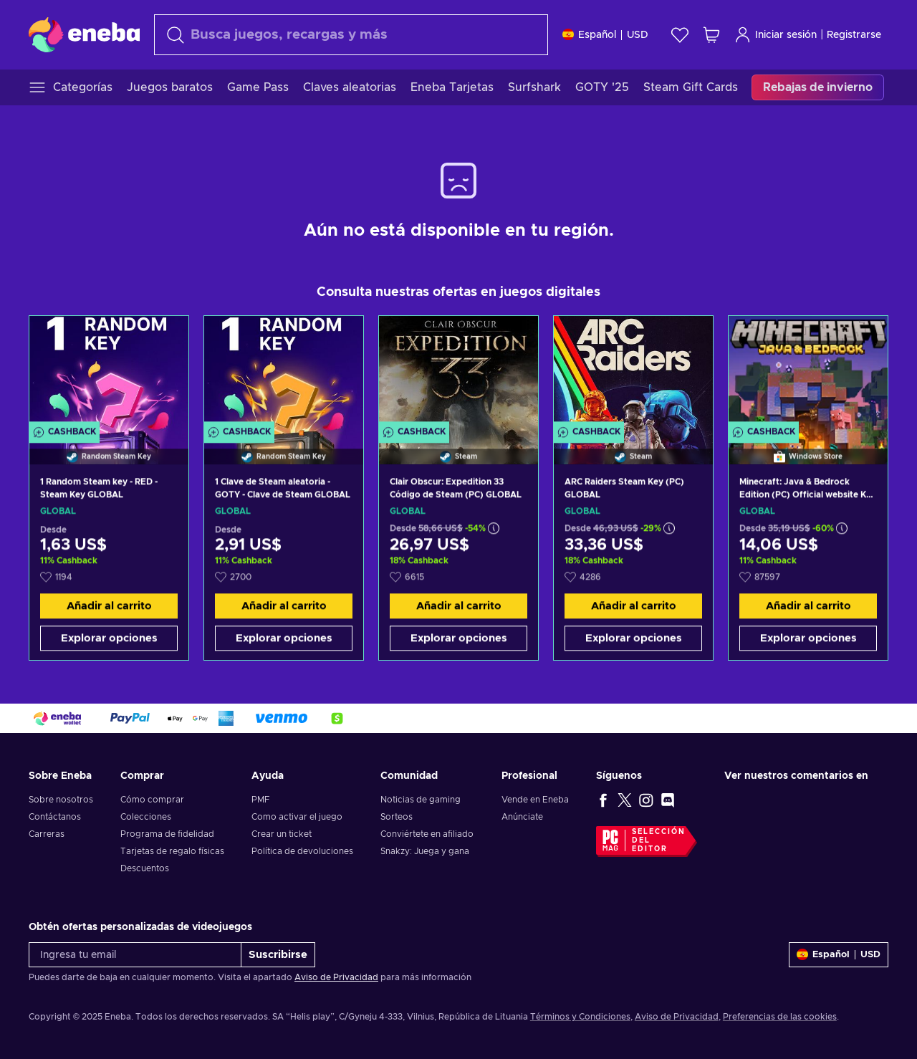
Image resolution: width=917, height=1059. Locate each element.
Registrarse (854, 35)
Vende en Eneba (535, 799)
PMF (260, 799)
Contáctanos (55, 817)
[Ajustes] (605, 34)
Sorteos (396, 817)
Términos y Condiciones (580, 1016)
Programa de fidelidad (167, 834)
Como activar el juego (296, 817)
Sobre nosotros (61, 799)
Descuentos (144, 868)
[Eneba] (84, 34)
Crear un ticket (281, 834)
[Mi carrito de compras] (711, 34)
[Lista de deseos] (680, 34)
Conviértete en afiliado (427, 834)
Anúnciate (522, 817)
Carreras (46, 834)
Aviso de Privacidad (336, 977)
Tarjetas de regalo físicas (172, 851)
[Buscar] (351, 34)
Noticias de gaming (420, 799)
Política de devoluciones (302, 851)
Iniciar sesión (775, 35)
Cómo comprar (152, 799)
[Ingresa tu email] (135, 954)
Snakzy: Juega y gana (424, 851)
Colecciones (145, 817)
